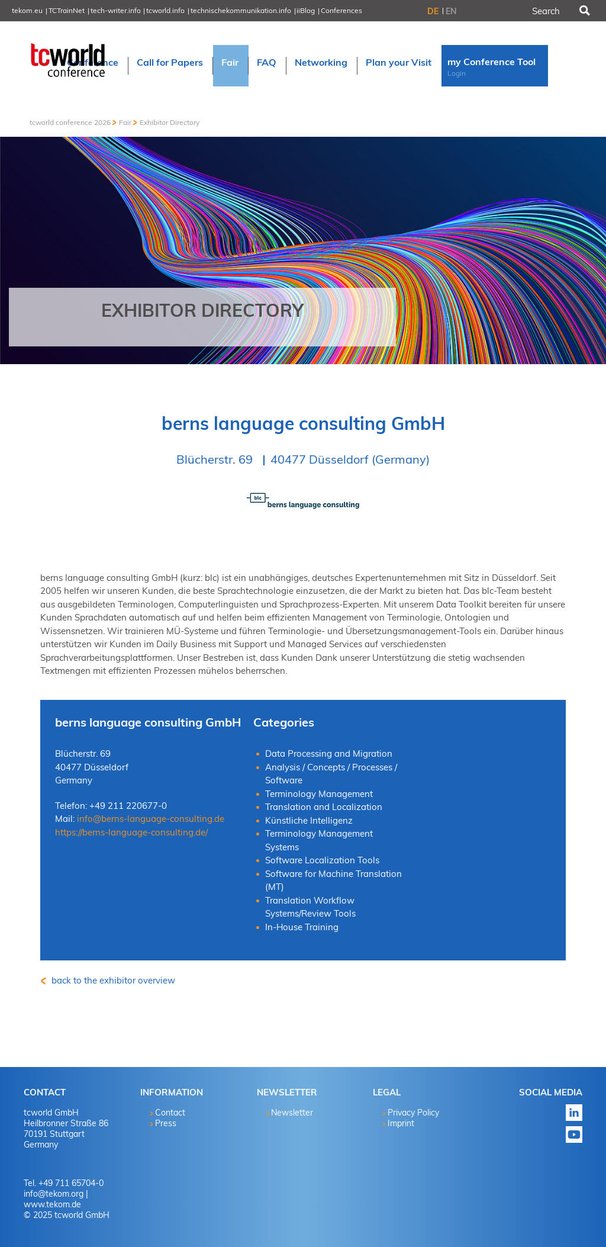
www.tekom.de (52, 1204)
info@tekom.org (53, 1193)
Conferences (341, 10)
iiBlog (305, 10)
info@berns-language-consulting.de (150, 818)
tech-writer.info (116, 10)
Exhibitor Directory (169, 122)
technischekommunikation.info (241, 10)
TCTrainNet (67, 10)
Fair (125, 122)
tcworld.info (165, 10)
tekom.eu (27, 10)
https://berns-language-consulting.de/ (131, 832)
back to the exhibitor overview (112, 980)
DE (433, 11)
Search (583, 10)
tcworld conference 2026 (70, 122)
